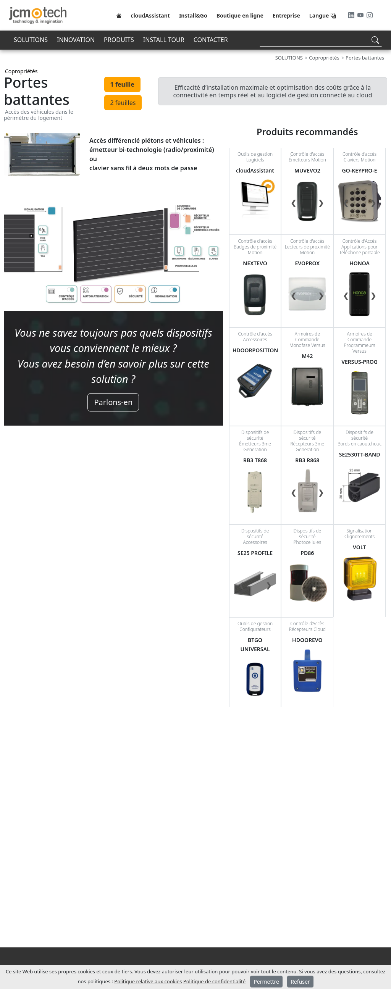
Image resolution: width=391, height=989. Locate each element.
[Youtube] (361, 15)
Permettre (266, 981)
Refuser (300, 981)
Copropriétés (21, 71)
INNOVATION (76, 39)
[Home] (118, 15)
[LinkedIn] (352, 15)
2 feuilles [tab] (123, 102)
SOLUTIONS (31, 39)
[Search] (321, 40)
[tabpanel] (113, 275)
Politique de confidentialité (214, 981)
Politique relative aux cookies (148, 981)
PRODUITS (119, 39)
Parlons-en (113, 402)
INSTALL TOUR (163, 39)
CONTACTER (211, 39)
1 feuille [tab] (122, 84)
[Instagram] (370, 15)
